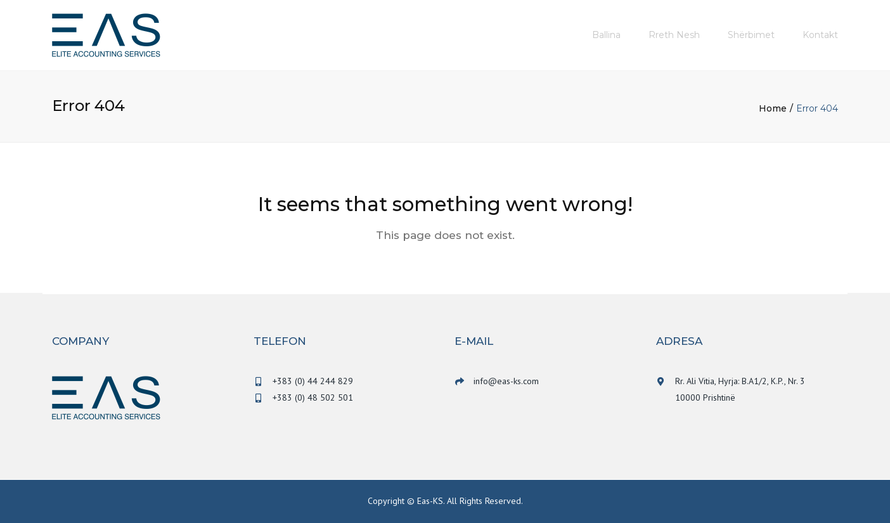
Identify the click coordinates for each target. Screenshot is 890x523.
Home (773, 108)
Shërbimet (751, 35)
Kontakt (820, 35)
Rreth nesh (674, 35)
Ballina (606, 35)
